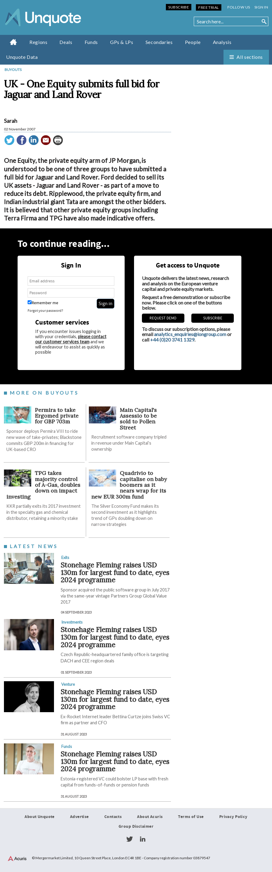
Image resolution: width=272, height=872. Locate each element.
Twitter (129, 839)
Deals (65, 42)
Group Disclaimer (136, 826)
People (193, 42)
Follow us (238, 7)
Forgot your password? (45, 311)
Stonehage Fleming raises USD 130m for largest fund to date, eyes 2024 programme (115, 572)
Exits (65, 557)
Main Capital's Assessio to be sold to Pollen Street (138, 418)
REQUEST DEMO (162, 318)
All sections (250, 57)
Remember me (43, 303)
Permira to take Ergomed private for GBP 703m (57, 415)
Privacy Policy (233, 817)
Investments (71, 622)
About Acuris (150, 817)
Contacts (113, 817)
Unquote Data (22, 57)
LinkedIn (142, 839)
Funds (91, 42)
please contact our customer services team (70, 339)
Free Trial (208, 7)
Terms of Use (190, 817)
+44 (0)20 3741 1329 (172, 339)
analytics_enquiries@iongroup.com (190, 334)
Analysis (222, 42)
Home (13, 42)
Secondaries (159, 42)
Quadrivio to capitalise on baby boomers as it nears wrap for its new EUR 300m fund (129, 485)
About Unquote (40, 817)
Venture (68, 684)
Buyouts (13, 69)
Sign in (261, 7)
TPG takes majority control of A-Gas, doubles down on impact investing (43, 485)
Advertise (79, 817)
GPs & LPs (121, 42)
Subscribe (178, 7)
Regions (38, 42)
